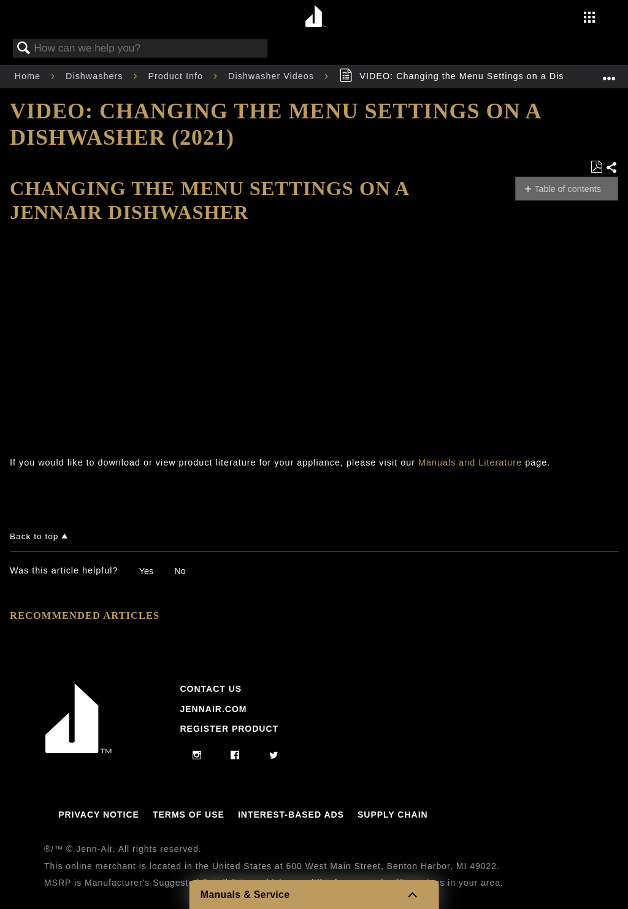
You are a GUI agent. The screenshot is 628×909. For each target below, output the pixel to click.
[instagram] (197, 755)
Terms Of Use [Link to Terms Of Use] (188, 814)
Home (29, 76)
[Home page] (315, 17)
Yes (146, 571)
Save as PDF (596, 167)
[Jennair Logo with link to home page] (78, 750)
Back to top (34, 536)
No (179, 571)
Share (611, 168)
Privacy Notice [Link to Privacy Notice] (98, 814)
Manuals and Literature (470, 462)
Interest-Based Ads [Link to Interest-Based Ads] (291, 814)
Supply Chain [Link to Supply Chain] (393, 814)
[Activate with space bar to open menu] (589, 18)
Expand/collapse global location (609, 72)
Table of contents (567, 189)
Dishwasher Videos (272, 76)
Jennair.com (213, 709)
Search (24, 48)
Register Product (229, 729)
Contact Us (211, 689)
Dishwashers (96, 76)
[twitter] (273, 755)
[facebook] (235, 755)
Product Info (177, 76)
